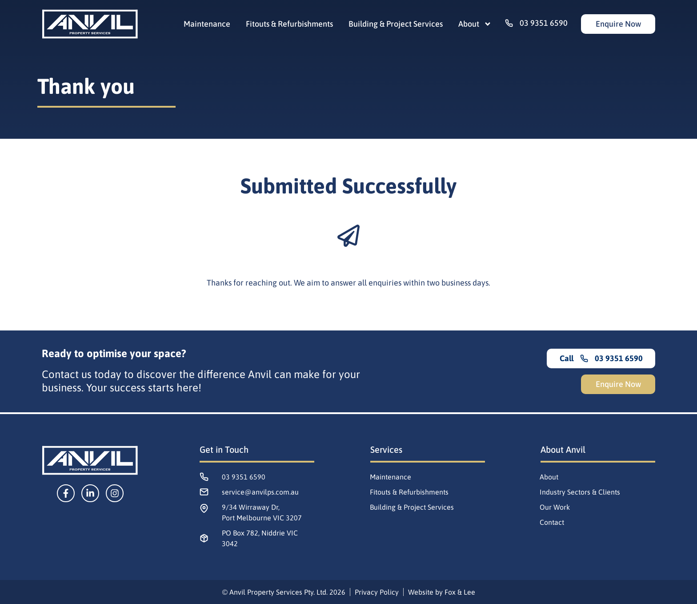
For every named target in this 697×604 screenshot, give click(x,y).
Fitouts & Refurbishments (289, 24)
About (475, 24)
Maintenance (207, 24)
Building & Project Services (395, 24)
